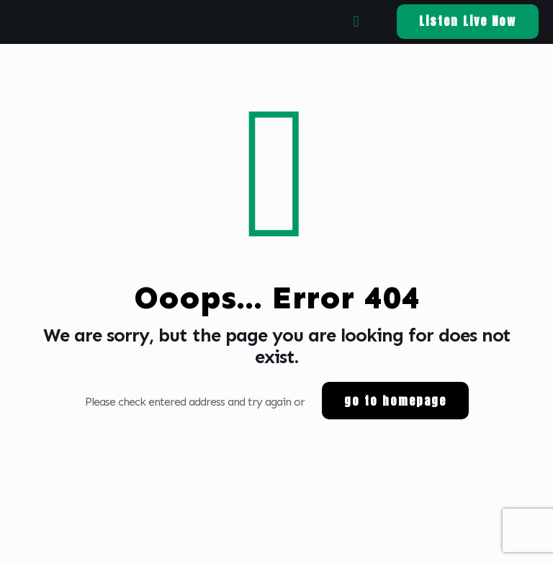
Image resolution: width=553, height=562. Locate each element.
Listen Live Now (467, 21)
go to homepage (395, 400)
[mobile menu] (355, 21)
